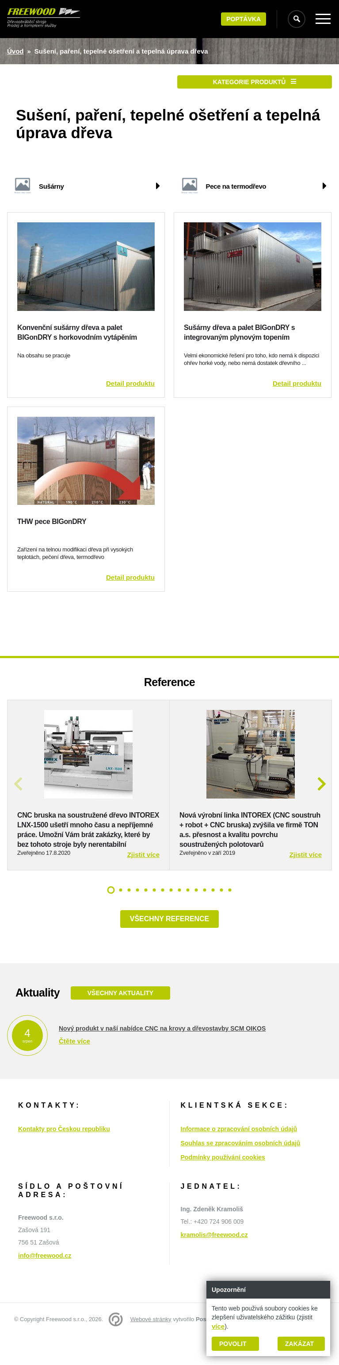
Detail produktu (130, 383)
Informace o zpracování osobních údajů (239, 1158)
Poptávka (243, 19)
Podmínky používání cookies (223, 1186)
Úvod (15, 51)
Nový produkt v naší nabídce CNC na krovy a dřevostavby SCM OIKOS (162, 1057)
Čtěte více (74, 1070)
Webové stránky (150, 1348)
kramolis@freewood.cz (214, 1264)
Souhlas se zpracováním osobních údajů (241, 1172)
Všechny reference (169, 948)
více (218, 1326)
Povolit (232, 1343)
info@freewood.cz (44, 1284)
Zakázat (299, 1343)
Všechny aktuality (120, 1022)
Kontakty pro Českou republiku (64, 1158)
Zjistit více (143, 884)
